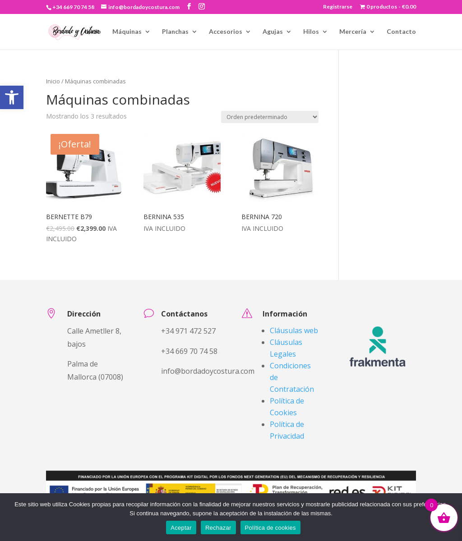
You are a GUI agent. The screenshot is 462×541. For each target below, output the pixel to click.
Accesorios (225, 31)
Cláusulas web (294, 330)
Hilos (311, 31)
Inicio (93, 31)
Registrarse (337, 7)
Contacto (401, 31)
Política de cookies (270, 527)
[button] (11, 97)
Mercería (352, 31)
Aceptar (181, 527)
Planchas (175, 31)
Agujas (273, 31)
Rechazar (218, 527)
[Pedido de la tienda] (270, 117)
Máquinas (127, 31)
